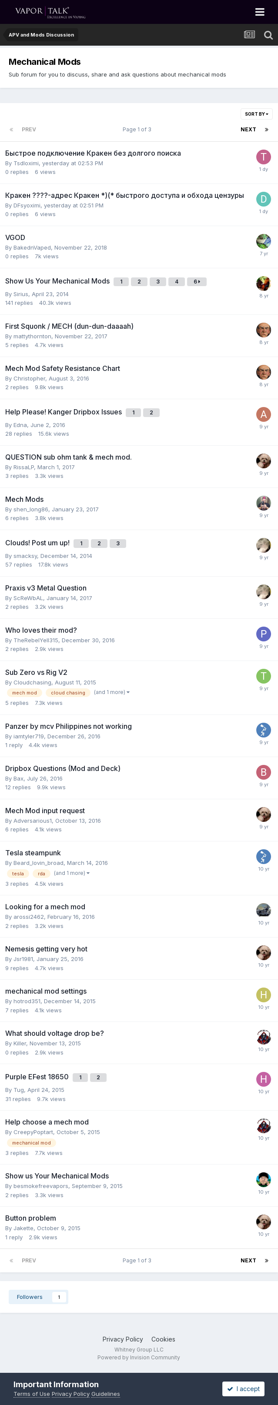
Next (248, 129)
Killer (19, 1043)
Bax (18, 778)
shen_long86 (30, 509)
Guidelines (105, 1393)
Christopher (29, 378)
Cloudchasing (32, 682)
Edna (20, 424)
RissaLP (23, 467)
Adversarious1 (32, 820)
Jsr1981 (23, 958)
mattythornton (32, 336)
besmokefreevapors (40, 1185)
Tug (18, 1089)
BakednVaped (32, 247)
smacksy (25, 555)
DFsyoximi (26, 205)
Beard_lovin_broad (38, 862)
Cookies (163, 1339)
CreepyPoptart (33, 1131)
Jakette (23, 1228)
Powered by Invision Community (138, 1357)
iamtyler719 (28, 736)
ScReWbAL (28, 597)
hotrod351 (26, 1001)
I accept (243, 1388)
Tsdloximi (26, 163)
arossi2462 (28, 916)
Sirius (20, 293)
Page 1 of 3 (138, 129)
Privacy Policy (123, 1339)
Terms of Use (31, 1393)
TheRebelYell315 (35, 640)
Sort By (256, 114)
